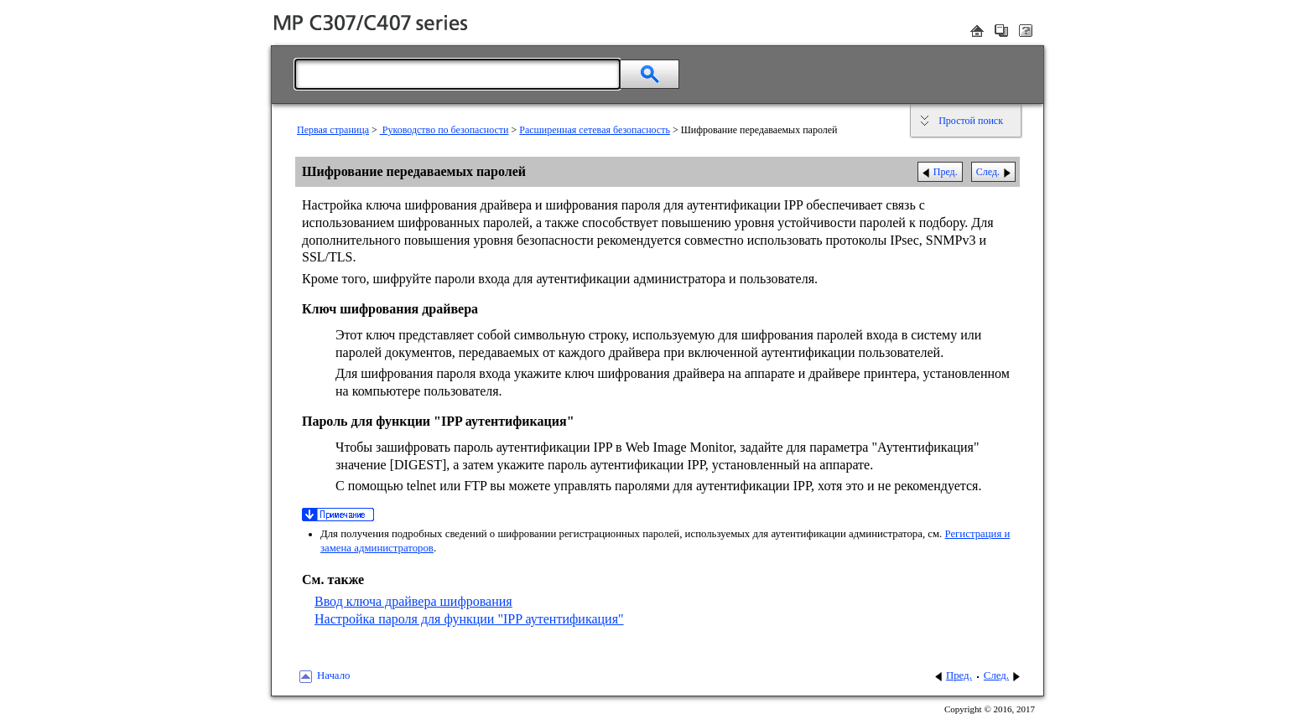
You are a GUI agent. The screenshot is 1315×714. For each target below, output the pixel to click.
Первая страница (333, 130)
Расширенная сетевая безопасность (594, 130)
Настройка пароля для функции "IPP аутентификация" (469, 619)
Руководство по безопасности (444, 130)
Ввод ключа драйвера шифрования (413, 601)
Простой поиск (970, 121)
